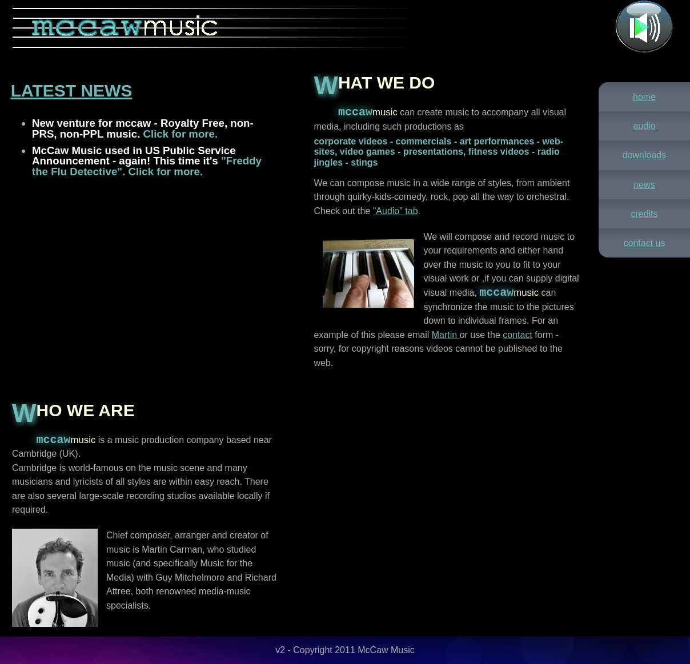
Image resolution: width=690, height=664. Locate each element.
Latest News (72, 90)
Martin (446, 335)
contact (517, 335)
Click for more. (179, 134)
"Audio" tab (395, 211)
